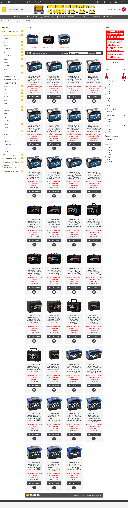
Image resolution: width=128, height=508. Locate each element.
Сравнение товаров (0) (40, 53)
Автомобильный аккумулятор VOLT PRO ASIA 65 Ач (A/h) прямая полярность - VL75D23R (54, 368)
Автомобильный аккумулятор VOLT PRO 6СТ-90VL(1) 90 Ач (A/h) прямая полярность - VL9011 (94, 272)
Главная (4, 21)
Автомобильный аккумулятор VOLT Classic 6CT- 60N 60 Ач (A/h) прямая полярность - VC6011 (34, 128)
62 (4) (107, 89)
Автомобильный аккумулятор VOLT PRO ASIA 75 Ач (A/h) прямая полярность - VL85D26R (54, 319)
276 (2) (108, 154)
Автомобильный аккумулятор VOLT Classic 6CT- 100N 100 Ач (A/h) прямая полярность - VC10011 (34, 80)
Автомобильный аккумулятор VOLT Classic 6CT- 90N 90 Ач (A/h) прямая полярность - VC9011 (74, 175)
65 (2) (107, 91)
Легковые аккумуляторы (16, 21)
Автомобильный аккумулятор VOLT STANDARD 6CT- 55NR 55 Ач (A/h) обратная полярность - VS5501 (54, 418)
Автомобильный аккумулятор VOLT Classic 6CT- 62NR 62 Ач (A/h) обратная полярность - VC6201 (94, 128)
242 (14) (108, 150)
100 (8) (108, 101)
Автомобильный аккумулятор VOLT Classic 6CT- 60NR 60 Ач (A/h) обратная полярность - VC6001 (54, 128)
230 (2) (108, 147)
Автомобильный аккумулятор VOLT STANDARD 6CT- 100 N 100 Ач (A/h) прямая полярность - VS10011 (74, 369)
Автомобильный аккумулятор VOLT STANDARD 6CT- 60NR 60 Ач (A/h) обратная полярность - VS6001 (94, 418)
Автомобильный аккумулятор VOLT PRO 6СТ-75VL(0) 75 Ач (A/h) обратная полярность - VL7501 (34, 272)
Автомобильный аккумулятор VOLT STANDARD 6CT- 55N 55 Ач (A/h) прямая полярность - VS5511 (34, 417)
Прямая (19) (109, 111)
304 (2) (108, 159)
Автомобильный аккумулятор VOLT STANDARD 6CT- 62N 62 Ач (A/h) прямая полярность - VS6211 (34, 466)
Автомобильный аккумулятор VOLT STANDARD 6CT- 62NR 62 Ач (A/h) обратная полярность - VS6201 (54, 466)
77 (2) (107, 96)
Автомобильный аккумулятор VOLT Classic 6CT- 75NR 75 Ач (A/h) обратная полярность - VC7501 (54, 175)
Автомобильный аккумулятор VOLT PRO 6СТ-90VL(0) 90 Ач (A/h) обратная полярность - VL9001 (74, 272)
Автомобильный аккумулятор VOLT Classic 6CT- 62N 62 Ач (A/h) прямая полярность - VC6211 (74, 128)
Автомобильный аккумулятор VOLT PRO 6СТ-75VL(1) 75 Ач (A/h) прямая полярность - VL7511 (54, 272)
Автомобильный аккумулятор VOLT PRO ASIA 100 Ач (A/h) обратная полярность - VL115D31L (74, 320)
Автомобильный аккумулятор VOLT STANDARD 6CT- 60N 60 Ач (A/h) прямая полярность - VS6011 (74, 417)
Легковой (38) (110, 139)
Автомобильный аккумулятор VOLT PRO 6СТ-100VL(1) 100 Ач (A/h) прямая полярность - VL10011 (54, 223)
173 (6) (108, 119)
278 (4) (108, 157)
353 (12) (108, 162)
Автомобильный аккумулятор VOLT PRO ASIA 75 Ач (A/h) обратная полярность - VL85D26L (34, 319)
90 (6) (107, 98)
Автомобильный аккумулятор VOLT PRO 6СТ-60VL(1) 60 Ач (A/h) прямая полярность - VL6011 (94, 223)
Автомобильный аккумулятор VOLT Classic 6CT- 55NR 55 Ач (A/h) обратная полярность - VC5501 (94, 79)
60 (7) (107, 87)
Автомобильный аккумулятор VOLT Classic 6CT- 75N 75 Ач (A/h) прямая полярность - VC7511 (34, 175)
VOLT (28, 21)
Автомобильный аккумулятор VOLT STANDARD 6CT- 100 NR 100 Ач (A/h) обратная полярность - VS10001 (94, 369)
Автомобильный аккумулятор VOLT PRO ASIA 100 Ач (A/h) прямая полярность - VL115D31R (93, 320)
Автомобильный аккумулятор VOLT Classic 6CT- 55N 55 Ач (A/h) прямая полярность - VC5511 (74, 79)
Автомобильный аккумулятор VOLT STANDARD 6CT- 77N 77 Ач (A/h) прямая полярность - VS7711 (74, 466)
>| (38, 495)
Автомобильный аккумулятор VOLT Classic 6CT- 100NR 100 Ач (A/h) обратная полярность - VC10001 (54, 80)
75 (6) (107, 94)
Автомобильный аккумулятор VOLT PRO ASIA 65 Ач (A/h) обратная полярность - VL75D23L (34, 368)
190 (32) (108, 129)
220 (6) (108, 132)
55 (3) (107, 84)
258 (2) (108, 152)
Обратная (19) (110, 109)
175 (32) (108, 121)
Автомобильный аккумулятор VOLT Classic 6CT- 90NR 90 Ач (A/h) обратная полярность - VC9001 (94, 175)
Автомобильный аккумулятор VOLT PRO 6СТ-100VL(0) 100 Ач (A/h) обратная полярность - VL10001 (34, 223)
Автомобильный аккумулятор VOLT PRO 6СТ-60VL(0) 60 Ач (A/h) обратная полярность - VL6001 (74, 223)
